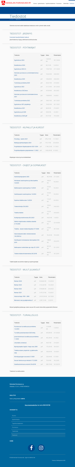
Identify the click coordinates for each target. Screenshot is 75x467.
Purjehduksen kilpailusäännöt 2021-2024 (26, 146)
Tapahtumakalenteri (50, 3)
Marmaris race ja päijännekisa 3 (23, 300)
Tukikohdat (66, 3)
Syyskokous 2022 (19, 87)
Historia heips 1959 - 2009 (21, 296)
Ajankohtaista (41, 3)
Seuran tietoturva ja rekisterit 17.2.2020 (25, 360)
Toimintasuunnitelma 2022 (22, 100)
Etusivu (35, 3)
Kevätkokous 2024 (19, 65)
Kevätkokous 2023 (19, 79)
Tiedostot (71, 3)
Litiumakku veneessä (20, 343)
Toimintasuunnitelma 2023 (22, 83)
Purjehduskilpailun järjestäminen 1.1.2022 (26, 150)
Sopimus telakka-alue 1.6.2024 (23, 200)
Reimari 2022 (18, 289)
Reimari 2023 (18, 285)
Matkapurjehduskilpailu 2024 (22, 143)
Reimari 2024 (18, 281)
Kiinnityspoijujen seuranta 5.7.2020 (24, 356)
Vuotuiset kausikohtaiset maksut (19, 37)
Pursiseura (58, 3)
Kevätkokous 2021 (19, 108)
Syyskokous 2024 (19, 60)
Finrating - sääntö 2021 (21, 139)
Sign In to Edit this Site (30, 457)
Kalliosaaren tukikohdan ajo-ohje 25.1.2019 (26, 247)
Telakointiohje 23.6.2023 (21, 206)
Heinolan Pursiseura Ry (18, 457)
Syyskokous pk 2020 (20, 112)
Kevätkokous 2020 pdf (20, 116)
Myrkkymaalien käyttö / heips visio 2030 (25, 346)
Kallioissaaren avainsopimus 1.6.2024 (25, 188)
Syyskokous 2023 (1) (20, 69)
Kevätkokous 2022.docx (21, 90)
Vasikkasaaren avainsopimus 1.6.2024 (25, 194)
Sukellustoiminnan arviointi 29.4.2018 (25, 364)
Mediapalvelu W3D (61, 460)
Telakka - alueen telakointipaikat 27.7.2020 (26, 229)
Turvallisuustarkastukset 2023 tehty (24, 333)
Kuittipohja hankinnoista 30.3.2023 (24, 217)
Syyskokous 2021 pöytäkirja (22, 104)
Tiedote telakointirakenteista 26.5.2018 (25, 253)
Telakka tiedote (18, 212)
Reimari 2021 (18, 292)
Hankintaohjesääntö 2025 (21, 177)
